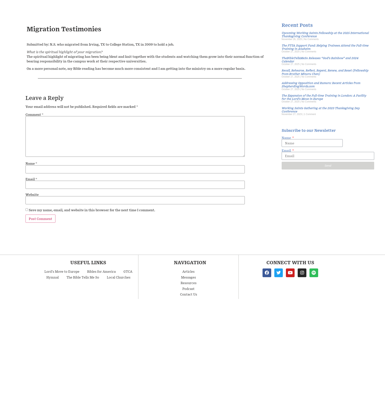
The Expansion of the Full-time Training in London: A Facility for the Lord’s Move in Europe (324, 97)
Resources (316, 7)
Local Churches (118, 277)
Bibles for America (101, 271)
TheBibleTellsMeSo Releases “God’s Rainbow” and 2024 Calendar (320, 59)
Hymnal (52, 277)
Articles (289, 7)
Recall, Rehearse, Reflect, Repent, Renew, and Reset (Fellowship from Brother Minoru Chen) (325, 72)
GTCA (127, 271)
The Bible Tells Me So (82, 277)
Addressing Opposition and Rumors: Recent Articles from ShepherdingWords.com (321, 84)
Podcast (341, 7)
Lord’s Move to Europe (61, 271)
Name (31, 163)
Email (31, 179)
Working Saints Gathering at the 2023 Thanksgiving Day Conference (321, 109)
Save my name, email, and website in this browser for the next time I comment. (92, 209)
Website (32, 194)
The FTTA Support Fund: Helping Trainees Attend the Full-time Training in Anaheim (325, 47)
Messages (260, 7)
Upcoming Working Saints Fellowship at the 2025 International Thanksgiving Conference (325, 34)
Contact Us (367, 7)
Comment (34, 114)
